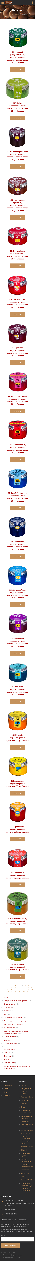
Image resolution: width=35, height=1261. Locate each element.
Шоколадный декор (12, 1043)
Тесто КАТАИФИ (10, 1063)
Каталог (6, 1089)
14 (19, 987)
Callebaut (8, 1011)
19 (7, 989)
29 (20, 991)
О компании (8, 1085)
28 (16, 991)
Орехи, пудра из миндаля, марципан (18, 1021)
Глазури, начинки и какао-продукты (17, 1001)
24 (28, 989)
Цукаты (8, 1059)
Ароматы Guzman (11, 1037)
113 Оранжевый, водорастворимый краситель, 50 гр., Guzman (17, 829)
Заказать (17, 69)
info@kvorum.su (10, 1210)
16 (28, 987)
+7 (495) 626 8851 (11, 1214)
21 (15, 989)
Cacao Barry (9, 1007)
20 (11, 989)
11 (7, 987)
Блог (5, 1092)
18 (3, 989)
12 (11, 987)
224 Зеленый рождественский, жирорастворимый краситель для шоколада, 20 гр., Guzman (17, 57)
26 (8, 991)
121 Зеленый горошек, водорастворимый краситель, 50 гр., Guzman (17, 921)
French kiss (9, 1052)
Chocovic (8, 1040)
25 (32, 989)
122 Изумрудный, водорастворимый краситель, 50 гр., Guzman (17, 967)
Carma (7, 997)
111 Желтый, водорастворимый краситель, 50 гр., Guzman (17, 737)
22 (19, 989)
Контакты (7, 1095)
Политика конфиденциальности (12, 1255)
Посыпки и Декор (11, 1004)
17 (32, 987)
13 (15, 987)
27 (12, 991)
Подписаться (10, 1245)
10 (3, 987)
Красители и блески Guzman (15, 1017)
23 (23, 989)
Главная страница (13, 14)
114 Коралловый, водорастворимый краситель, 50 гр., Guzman (17, 875)
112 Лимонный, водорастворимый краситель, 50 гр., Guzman (17, 783)
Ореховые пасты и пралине (14, 1024)
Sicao (7, 1014)
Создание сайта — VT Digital (11, 1257)
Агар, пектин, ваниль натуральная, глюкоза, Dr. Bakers (26, 1138)
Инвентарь (9, 1056)
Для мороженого (11, 1027)
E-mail (3, 1235)
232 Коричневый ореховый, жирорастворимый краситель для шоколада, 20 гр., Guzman (17, 205)
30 (24, 991)
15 (23, 987)
